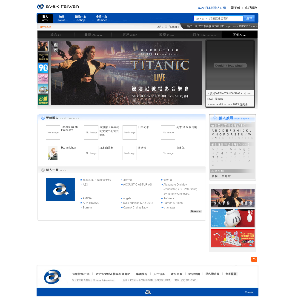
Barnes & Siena (173, 203)
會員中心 (101, 18)
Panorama (255, 26)
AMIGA (87, 198)
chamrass (169, 207)
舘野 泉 (167, 180)
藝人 (45, 18)
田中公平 (143, 127)
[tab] (43, 46)
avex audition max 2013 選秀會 (229, 104)
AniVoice (168, 198)
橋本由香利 (106, 147)
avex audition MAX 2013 (138, 203)
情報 (61, 18)
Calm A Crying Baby (135, 207)
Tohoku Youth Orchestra (69, 128)
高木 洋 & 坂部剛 (186, 127)
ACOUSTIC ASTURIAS (137, 184)
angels (127, 198)
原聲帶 (226, 176)
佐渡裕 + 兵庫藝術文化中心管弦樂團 (109, 131)
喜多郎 (180, 147)
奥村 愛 (127, 180)
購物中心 (80, 18)
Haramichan (68, 147)
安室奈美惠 (204, 26)
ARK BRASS (91, 203)
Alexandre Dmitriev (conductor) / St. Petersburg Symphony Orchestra (180, 189)
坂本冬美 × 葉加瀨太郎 (97, 180)
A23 (85, 184)
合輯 (215, 176)
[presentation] (43, 46)
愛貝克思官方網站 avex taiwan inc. (71, 6)
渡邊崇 (142, 147)
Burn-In (87, 207)
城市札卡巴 (218, 26)
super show (231, 26)
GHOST (243, 26)
